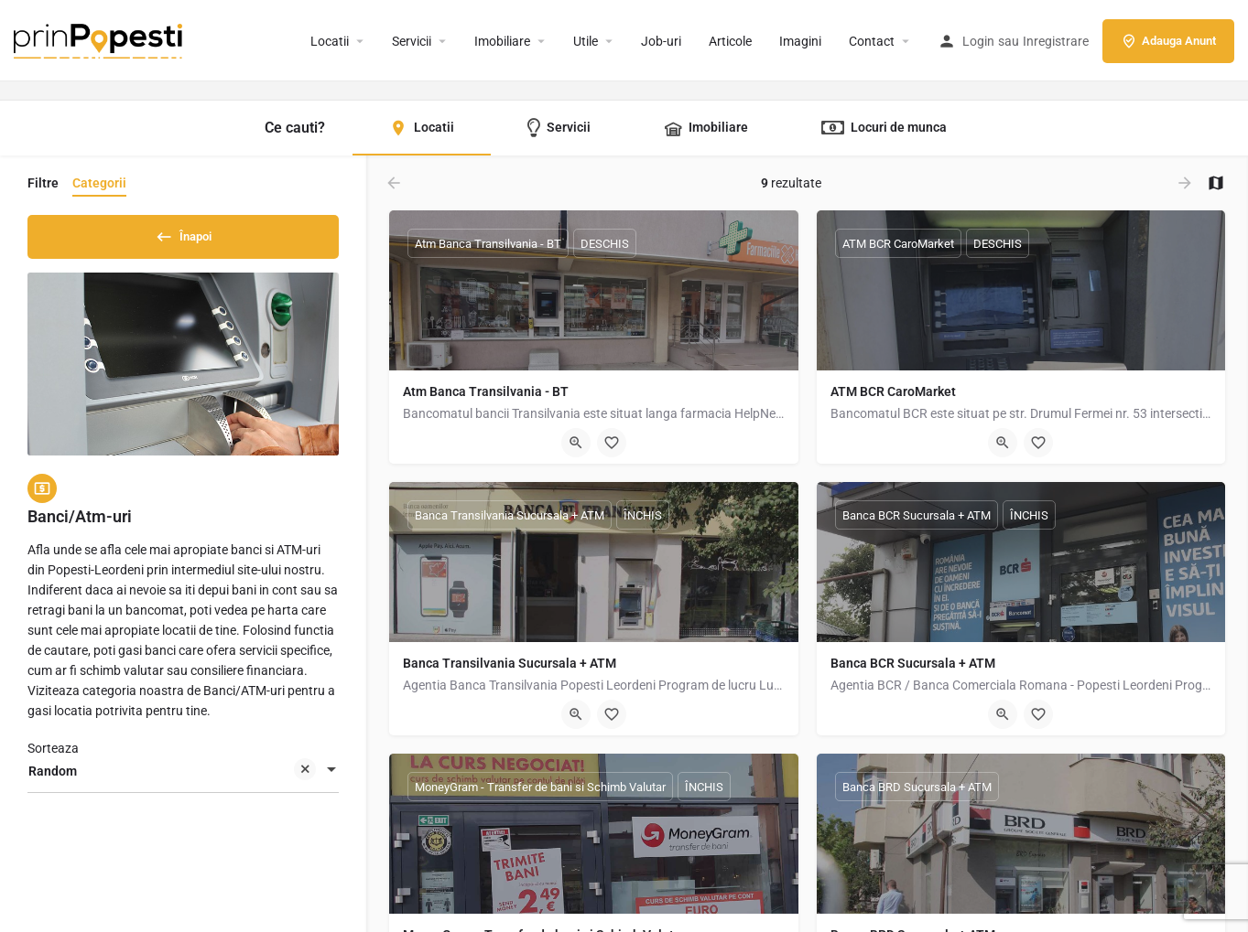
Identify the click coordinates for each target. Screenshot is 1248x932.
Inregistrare (1056, 41)
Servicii (411, 41)
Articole (730, 41)
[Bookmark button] (611, 442)
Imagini (800, 41)
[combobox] (183, 777)
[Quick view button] (576, 442)
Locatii (329, 41)
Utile (585, 41)
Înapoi (183, 233)
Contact (872, 41)
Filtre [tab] (43, 183)
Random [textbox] (172, 778)
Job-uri (661, 41)
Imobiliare (502, 41)
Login (978, 41)
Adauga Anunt (1168, 41)
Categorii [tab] (99, 183)
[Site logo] (100, 39)
